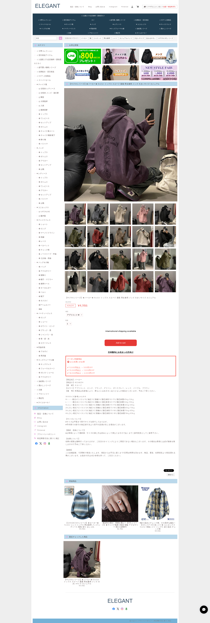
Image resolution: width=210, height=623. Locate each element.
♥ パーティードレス (68, 29)
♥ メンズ (93, 24)
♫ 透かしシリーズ (165, 29)
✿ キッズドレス (45, 364)
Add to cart (121, 342)
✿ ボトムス (43, 127)
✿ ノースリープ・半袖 (47, 254)
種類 (66, 311)
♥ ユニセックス (141, 24)
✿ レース (42, 241)
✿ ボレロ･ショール (46, 373)
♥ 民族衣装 (93, 29)
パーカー (84, 38)
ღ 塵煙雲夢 (43, 110)
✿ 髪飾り (42, 275)
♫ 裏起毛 (117, 33)
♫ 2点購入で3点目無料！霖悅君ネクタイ (93, 16)
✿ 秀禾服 (42, 356)
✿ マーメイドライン (47, 233)
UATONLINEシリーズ (165, 38)
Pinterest (124, 7)
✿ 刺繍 (41, 237)
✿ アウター (43, 161)
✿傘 (40, 309)
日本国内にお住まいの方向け (121, 352)
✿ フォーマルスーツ (47, 368)
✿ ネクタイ (43, 300)
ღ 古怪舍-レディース (47, 88)
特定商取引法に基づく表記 (48, 438)
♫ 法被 (69, 33)
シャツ (114, 38)
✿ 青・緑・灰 (44, 339)
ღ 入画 (41, 105)
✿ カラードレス (45, 343)
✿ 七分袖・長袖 (45, 258)
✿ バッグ (42, 267)
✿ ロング (42, 228)
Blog (90, 7)
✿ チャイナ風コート (47, 131)
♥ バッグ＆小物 (45, 29)
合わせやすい (151, 38)
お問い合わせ (100, 7)
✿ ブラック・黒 (45, 330)
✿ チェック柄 (44, 250)
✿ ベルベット (44, 245)
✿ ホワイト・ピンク (47, 326)
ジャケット (97, 38)
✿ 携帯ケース (44, 284)
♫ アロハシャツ (93, 33)
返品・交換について (77, 7)
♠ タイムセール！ (141, 33)
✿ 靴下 (41, 296)
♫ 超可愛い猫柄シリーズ (117, 20)
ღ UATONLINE (44, 211)
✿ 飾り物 (42, 139)
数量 (66, 320)
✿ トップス (43, 114)
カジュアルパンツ (126, 38)
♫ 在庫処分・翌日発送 (141, 20)
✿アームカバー (45, 305)
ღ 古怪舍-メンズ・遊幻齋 (49, 93)
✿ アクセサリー (45, 271)
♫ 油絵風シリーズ (141, 29)
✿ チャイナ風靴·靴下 (47, 135)
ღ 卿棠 (41, 97)
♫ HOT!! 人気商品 (165, 20)
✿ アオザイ (43, 351)
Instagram (113, 7)
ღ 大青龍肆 (43, 101)
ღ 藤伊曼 (42, 216)
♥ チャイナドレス (165, 24)
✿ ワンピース (44, 118)
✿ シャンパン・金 (46, 334)
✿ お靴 (41, 169)
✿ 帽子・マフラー (46, 279)
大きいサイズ (139, 38)
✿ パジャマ (43, 144)
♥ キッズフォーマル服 (117, 29)
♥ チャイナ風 (69, 24)
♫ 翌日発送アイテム (69, 20)
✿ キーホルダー (45, 288)
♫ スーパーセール (45, 24)
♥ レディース (117, 24)
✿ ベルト (42, 292)
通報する (171, 474)
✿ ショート (43, 224)
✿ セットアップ (45, 122)
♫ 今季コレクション (44, 20)
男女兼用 (107, 38)
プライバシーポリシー (46, 434)
